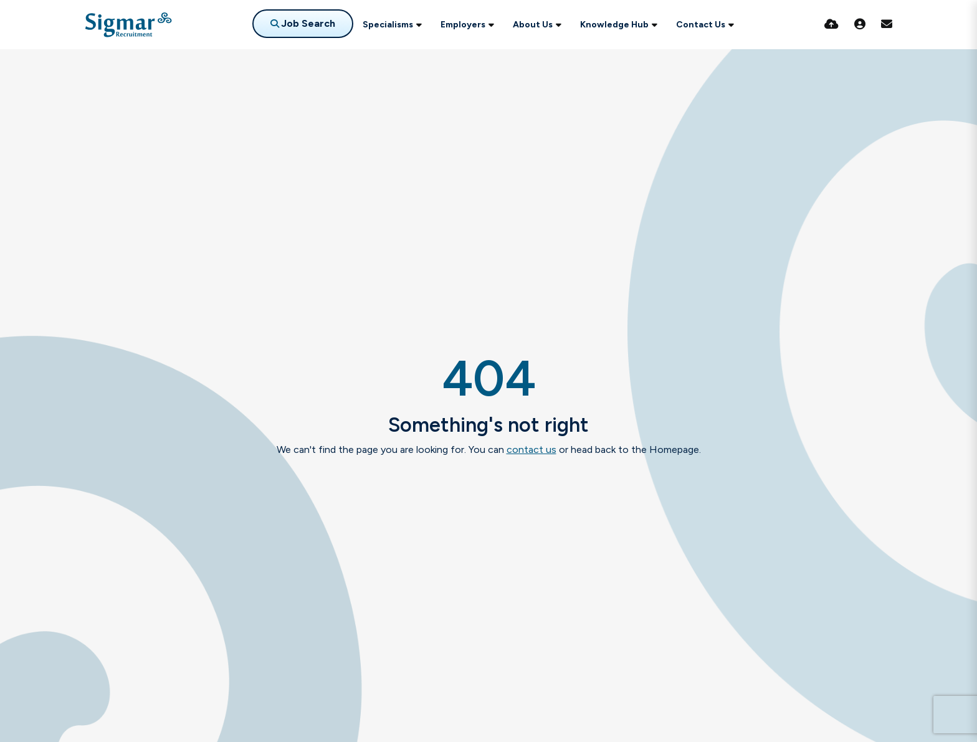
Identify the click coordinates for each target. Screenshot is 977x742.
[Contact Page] (886, 24)
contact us (531, 449)
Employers (463, 24)
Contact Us (700, 24)
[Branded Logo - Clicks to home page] (128, 24)
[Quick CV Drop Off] (831, 24)
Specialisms (388, 24)
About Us (533, 24)
